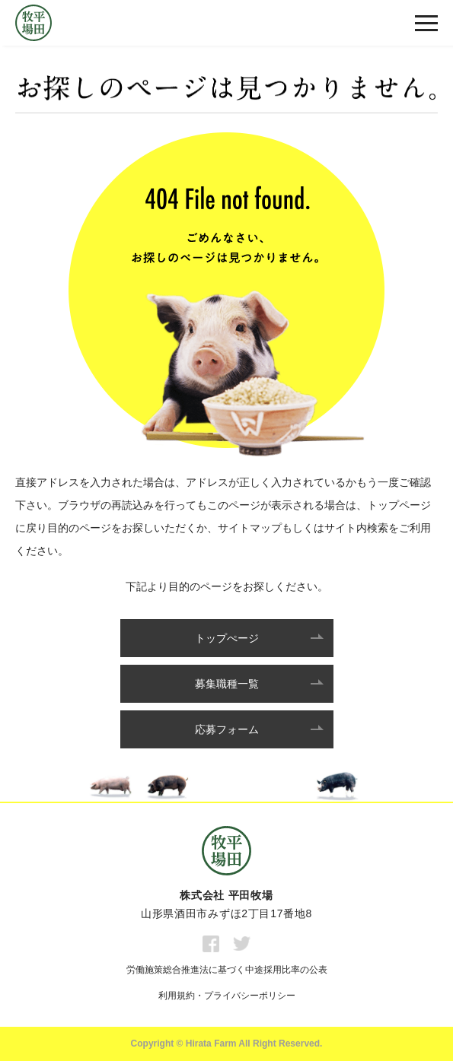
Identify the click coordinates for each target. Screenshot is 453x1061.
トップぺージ (227, 638)
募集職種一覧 (227, 684)
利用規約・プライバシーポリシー (226, 995)
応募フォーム (227, 729)
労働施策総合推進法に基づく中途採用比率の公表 (226, 969)
